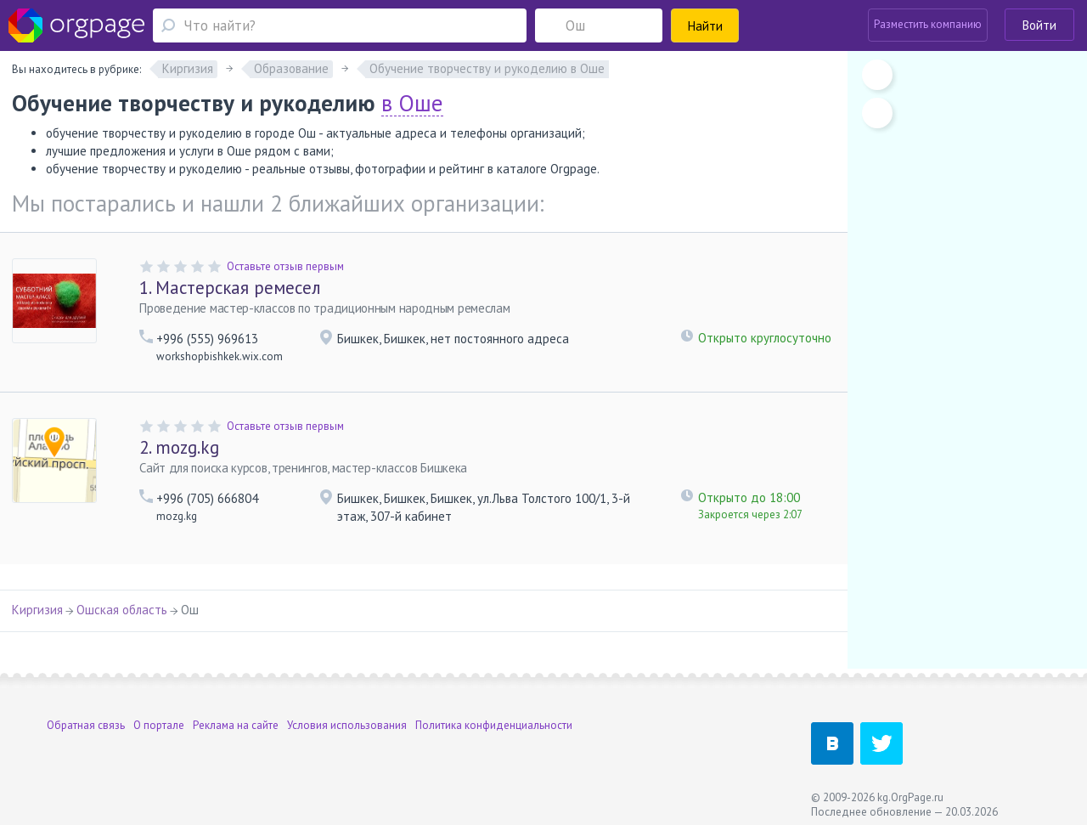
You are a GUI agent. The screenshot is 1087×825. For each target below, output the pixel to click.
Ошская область (121, 610)
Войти (1039, 25)
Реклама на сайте (236, 725)
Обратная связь (86, 725)
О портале (158, 725)
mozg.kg (179, 447)
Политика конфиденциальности (493, 725)
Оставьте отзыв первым (285, 266)
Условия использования (347, 725)
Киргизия (37, 610)
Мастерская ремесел (230, 287)
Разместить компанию (928, 24)
